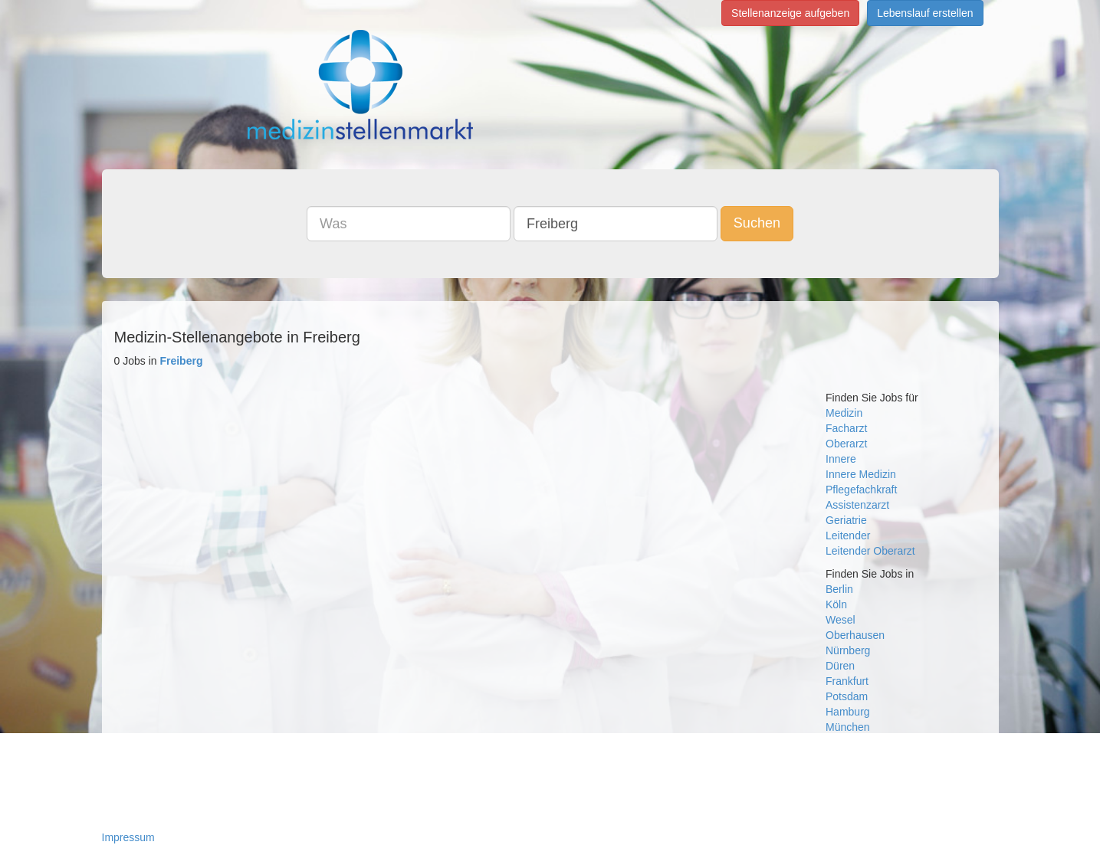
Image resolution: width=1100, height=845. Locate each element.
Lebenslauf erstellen (925, 13)
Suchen (757, 223)
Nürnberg (848, 650)
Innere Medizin (861, 474)
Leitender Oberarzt (870, 551)
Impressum (128, 837)
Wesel (840, 620)
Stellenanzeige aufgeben (790, 13)
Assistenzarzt (857, 505)
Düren (840, 666)
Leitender (848, 535)
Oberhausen (855, 635)
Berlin (839, 589)
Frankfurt (847, 681)
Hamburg (848, 712)
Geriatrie (846, 520)
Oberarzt (846, 443)
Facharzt (846, 428)
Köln (836, 604)
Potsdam (847, 696)
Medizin (844, 413)
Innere (841, 459)
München (848, 727)
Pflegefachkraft (861, 489)
